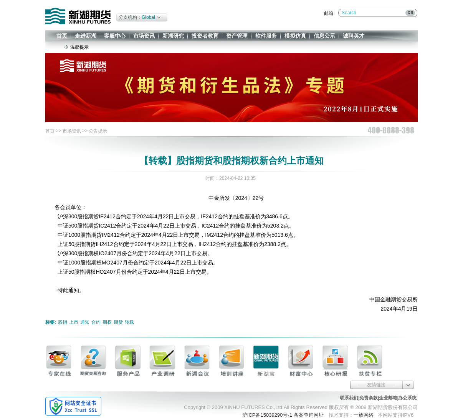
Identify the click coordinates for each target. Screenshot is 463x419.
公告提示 (98, 131)
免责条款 (368, 398)
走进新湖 (85, 36)
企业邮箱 (388, 398)
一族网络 (364, 415)
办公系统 (407, 398)
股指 (62, 322)
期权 (107, 322)
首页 (61, 36)
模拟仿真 (295, 36)
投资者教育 (205, 36)
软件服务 (266, 36)
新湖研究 (173, 36)
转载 (129, 322)
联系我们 (349, 398)
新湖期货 (78, 16)
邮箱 (328, 13)
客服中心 (115, 36)
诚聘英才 (353, 36)
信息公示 (324, 36)
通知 (84, 322)
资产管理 (237, 36)
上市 (73, 322)
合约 (96, 322)
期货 (118, 322)
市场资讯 (144, 36)
